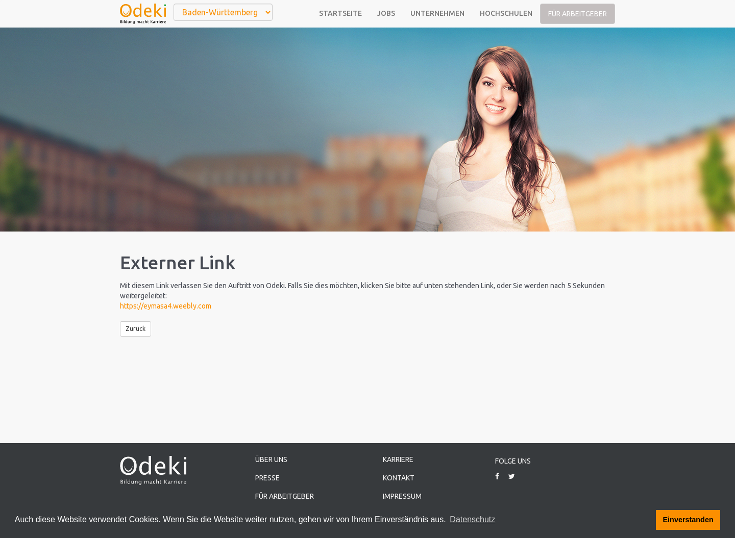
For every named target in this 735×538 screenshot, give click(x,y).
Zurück (135, 328)
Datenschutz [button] (472, 519)
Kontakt (398, 478)
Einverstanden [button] (688, 520)
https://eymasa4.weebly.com (165, 306)
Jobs (386, 13)
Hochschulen (506, 13)
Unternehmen (437, 13)
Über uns (271, 459)
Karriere (398, 459)
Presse (267, 478)
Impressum (402, 496)
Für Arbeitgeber (577, 14)
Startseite (340, 13)
